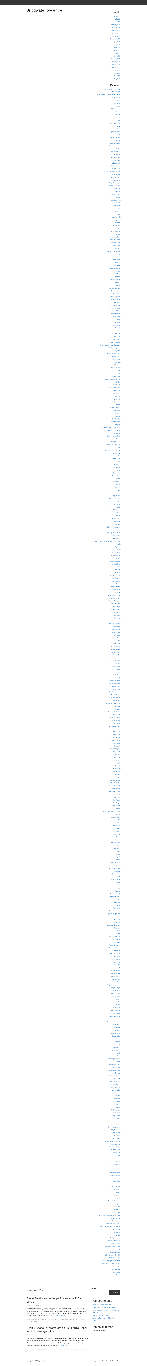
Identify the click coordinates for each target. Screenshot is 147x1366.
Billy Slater (117, 265)
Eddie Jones (116, 413)
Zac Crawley (117, 1272)
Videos (118, 1192)
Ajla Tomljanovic (115, 132)
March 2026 (117, 22)
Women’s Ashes (116, 1243)
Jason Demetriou (115, 575)
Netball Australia (115, 780)
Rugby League (115, 987)
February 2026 (115, 25)
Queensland (117, 922)
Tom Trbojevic (116, 1138)
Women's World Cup (114, 1241)
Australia (117, 234)
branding (118, 277)
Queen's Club (116, 919)
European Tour (116, 442)
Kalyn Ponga (116, 618)
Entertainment (116, 433)
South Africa (117, 1047)
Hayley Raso (116, 521)
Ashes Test (117, 211)
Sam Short (117, 1005)
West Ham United (115, 1221)
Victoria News (116, 1189)
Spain (119, 1053)
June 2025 (117, 47)
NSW (119, 823)
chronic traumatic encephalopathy (110, 345)
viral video (117, 1195)
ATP (119, 228)
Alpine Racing (116, 160)
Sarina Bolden (116, 1007)
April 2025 (117, 53)
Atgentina (117, 220)
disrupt (79, 1349)
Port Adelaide (116, 902)
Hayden (118, 515)
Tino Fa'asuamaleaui (114, 1127)
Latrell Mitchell (116, 652)
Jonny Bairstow (116, 598)
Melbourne (117, 723)
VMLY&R (118, 1198)
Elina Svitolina (116, 419)
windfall (118, 1235)
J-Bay (119, 550)
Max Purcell (116, 715)
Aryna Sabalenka (115, 200)
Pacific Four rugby (115, 862)
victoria (118, 1184)
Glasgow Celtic (115, 495)
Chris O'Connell (116, 339)
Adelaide (118, 114)
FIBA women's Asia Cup (113, 444)
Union (119, 1167)
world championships (114, 1252)
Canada (118, 319)
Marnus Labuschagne (114, 697)
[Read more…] (60, 1315)
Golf (119, 501)
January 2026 (116, 27)
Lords (28, 1321)
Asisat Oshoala (115, 217)
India (118, 544)
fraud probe (117, 473)
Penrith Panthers (115, 879)
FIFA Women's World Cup (112, 450)
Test (119, 1121)
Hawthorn (118, 513)
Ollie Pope (117, 834)
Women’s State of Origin (112, 1246)
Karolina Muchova (114, 624)
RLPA (119, 968)
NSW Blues (117, 825)
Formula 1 (117, 464)
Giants (118, 490)
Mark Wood (116, 689)
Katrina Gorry (116, 629)
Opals (119, 851)
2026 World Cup (115, 97)
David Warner (116, 393)
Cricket (118, 370)
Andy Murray (116, 180)
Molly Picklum (116, 752)
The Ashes (117, 1124)
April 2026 (117, 19)
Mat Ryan (118, 706)
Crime (118, 373)
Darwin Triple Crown (114, 388)
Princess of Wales (115, 911)
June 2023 (117, 76)
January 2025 (116, 62)
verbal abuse (116, 1181)
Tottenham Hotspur (114, 1147)
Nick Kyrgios (117, 803)
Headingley (116, 524)
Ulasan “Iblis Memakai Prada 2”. (102, 1304)
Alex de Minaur (115, 151)
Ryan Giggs (116, 990)
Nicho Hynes (116, 797)
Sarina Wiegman (115, 1010)
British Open (116, 294)
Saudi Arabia (116, 1013)
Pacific (118, 859)
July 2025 (118, 44)
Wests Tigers (116, 1229)
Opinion (118, 854)
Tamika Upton (116, 1113)
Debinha (117, 396)
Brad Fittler (117, 274)
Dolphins (117, 405)
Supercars (117, 1093)
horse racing (116, 530)
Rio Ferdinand (116, 959)
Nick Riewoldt (116, 805)
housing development (113, 533)
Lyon (119, 677)
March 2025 (117, 56)
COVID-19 (117, 365)
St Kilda (118, 1061)
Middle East (116, 734)
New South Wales (115, 786)
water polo (117, 1212)
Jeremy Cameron (115, 581)
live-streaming (116, 666)
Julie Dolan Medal (114, 609)
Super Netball (116, 1090)
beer (119, 254)
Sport (118, 1056)
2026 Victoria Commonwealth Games (109, 95)
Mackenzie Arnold (115, 680)
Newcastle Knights (114, 791)
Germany (118, 487)
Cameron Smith (115, 316)
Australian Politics (115, 240)
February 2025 (115, 59)
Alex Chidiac (117, 149)
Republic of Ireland (115, 948)
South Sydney (116, 1050)
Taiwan (118, 1107)
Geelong (118, 484)
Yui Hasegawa (116, 1269)
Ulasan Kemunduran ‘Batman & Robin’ (104, 1307)
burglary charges (115, 299)
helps (83, 1319)
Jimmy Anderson (115, 587)
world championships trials (112, 1255)
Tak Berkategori (115, 1110)
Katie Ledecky (116, 626)
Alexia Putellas (116, 157)
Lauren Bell (117, 655)
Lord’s (119, 672)
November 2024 (116, 67)
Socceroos (117, 1041)
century (80, 1319)
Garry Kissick (116, 481)
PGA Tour (118, 888)
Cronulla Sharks (116, 376)
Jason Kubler (116, 578)
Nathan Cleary (116, 769)
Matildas (117, 709)
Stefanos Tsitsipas (115, 1070)
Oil (86, 1349)
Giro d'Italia (116, 493)
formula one (117, 467)
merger (118, 729)
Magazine (96, 1361)
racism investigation (114, 936)
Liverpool (118, 669)
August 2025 (117, 42)
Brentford (118, 282)
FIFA (119, 447)
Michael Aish (117, 732)
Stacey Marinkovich (114, 1064)
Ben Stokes (117, 260)
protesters (32, 1351)
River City (117, 965)
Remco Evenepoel (114, 945)
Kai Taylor (117, 615)
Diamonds (117, 399)
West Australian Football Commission (109, 1215)
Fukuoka (118, 478)
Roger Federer (115, 973)
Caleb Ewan (117, 305)
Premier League (116, 905)
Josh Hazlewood (115, 604)
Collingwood (116, 351)
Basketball (117, 248)
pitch (28, 1351)
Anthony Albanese (115, 186)
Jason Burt (117, 570)
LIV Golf (118, 663)
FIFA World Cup (116, 453)
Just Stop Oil (116, 612)
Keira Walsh (117, 635)
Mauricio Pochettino (114, 712)
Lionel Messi (117, 660)
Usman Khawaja (115, 1172)
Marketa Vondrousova (113, 692)
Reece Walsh (116, 942)
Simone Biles (116, 1027)
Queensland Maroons (114, 925)
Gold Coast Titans (114, 498)
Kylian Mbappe (116, 646)
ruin (37, 1351)
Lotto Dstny (117, 675)
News (118, 794)
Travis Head (117, 1152)
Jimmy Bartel (116, 589)
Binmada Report (115, 268)
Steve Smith (116, 1079)
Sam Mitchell (116, 1002)
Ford (119, 461)
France (118, 470)
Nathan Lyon (117, 771)
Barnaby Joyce (116, 242)
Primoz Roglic (116, 908)
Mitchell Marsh (115, 740)
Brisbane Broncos (115, 288)
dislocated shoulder (114, 402)
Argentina (118, 191)
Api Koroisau (116, 188)
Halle (119, 507)
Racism (118, 934)
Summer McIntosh (115, 1087)
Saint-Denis (116, 996)
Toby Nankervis (116, 1130)
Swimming (117, 1098)
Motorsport (117, 757)
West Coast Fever (115, 1218)
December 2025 (116, 30)
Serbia (118, 1019)
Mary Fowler (116, 700)
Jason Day (117, 572)
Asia (119, 214)
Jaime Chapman (115, 555)
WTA (118, 1266)
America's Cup (116, 169)
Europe (118, 439)
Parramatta (117, 871)
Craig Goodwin (116, 368)
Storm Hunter (116, 1084)
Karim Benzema (116, 621)
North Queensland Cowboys (111, 811)
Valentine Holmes (115, 1175)
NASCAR (117, 766)
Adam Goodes (116, 112)
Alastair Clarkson (115, 137)
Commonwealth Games (113, 353)
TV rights (117, 1155)
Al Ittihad (117, 134)
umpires (118, 1161)
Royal (119, 982)
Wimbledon (116, 1232)
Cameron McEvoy (114, 311)
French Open (116, 476)
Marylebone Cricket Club (112, 703)
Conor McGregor (115, 356)
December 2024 (116, 64)
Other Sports (116, 857)
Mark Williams (116, 686)
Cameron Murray (115, 314)
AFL (119, 120)
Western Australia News (113, 1223)
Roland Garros (115, 976)
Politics (118, 899)
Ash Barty (117, 203)
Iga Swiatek (116, 535)
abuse (118, 106)
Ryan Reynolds (116, 993)
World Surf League (114, 1258)
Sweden (118, 1096)
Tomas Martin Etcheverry (113, 1141)
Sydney (118, 1104)
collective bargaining (114, 348)
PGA (119, 885)
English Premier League (113, 430)
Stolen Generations (115, 1081)
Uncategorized (115, 1164)
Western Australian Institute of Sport (109, 1226)
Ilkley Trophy (117, 538)
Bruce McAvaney (115, 296)
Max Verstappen (115, 717)
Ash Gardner (116, 206)
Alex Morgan (117, 154)
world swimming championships (111, 1261)
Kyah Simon (116, 643)
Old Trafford (117, 831)
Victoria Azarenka (115, 1187)
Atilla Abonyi (116, 225)
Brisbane (117, 285)
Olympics (118, 845)
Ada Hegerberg (116, 109)
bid (76, 1349)
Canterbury (117, 322)
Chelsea (117, 333)
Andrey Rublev (116, 177)
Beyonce (117, 262)
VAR (119, 1178)
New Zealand (116, 788)
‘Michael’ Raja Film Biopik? (100, 1315)
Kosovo (118, 641)
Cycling (118, 382)
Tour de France (115, 1150)
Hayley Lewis (116, 518)
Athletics (118, 223)
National (117, 774)
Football (118, 456)
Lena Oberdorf (115, 658)
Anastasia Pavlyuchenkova (112, 171)
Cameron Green (115, 308)
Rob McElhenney (115, 970)
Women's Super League (113, 1238)
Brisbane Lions (116, 291)
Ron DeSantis (116, 979)
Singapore (117, 1030)
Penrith (118, 877)
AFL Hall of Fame (115, 123)
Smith (31, 1321)
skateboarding (116, 1036)
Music (119, 763)
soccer (118, 1039)
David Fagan (116, 390)
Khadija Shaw (116, 638)
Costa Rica (117, 362)
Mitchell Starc (116, 743)
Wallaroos (117, 1209)
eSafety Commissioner (113, 436)
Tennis (118, 1118)
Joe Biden (117, 592)
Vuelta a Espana (115, 1204)
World (118, 1249)
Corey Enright (116, 359)
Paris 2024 (117, 865)
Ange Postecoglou (115, 183)
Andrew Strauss (116, 174)
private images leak (114, 914)
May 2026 (117, 16)
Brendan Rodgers (115, 279)
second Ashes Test (114, 1016)
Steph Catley (116, 1073)
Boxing (118, 271)
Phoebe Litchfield (115, 894)
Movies (118, 760)
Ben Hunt (117, 257)
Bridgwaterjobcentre (44, 10)
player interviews (115, 897)
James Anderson (115, 561)
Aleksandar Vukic (115, 143)
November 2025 (116, 33)
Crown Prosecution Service (112, 379)
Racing (118, 931)
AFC (119, 117)
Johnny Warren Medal (113, 595)
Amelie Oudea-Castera (113, 166)
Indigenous (117, 547)
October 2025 (116, 36)
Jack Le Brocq (116, 552)
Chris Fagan (116, 336)
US (119, 1169)
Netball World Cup (114, 783)
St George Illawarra (114, 1059)
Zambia (118, 1275)
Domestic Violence (115, 407)
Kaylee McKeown (115, 632)
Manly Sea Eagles (115, 683)
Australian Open (115, 237)
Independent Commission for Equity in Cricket (106, 541)
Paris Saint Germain (114, 868)
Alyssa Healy (116, 163)
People (118, 882)
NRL (119, 820)
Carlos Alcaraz (115, 325)
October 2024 (116, 70)
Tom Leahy (117, 1135)
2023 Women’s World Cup (112, 89)
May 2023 (117, 79)
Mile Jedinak (117, 737)
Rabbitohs (117, 928)
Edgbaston (117, 416)
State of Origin (116, 1067)
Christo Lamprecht (114, 342)
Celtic (118, 331)
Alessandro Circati (115, 146)
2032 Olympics (116, 100)
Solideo (118, 1044)
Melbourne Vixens (115, 726)
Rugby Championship (114, 985)
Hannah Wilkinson (115, 510)
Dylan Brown (116, 410)
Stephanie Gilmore (115, 1076)
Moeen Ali (117, 746)
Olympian (117, 840)
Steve (35, 1321)
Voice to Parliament (114, 1201)
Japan (118, 567)
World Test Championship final (111, 1263)
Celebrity (117, 328)
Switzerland (116, 1101)
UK (119, 1158)
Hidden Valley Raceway (113, 527)
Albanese (117, 140)
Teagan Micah (116, 1115)
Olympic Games (116, 842)
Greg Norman (116, 504)
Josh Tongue (116, 606)
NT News (117, 828)
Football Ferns (116, 459)
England (117, 424)
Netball (118, 777)
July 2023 (118, 73)
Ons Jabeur (116, 848)
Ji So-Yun (118, 584)
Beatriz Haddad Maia (114, 251)
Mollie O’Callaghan (115, 749)
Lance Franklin (116, 649)
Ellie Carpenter (116, 422)
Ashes (119, 208)
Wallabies (117, 1206)
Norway (118, 814)
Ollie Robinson (115, 837)
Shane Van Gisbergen (114, 1022)
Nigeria (118, 808)
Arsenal (118, 197)
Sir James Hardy (115, 1033)
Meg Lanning (116, 720)
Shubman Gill (116, 1024)
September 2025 (115, 39)
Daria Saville (117, 385)
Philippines (117, 891)
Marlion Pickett (116, 695)
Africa (119, 129)
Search (94, 1288)
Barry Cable (117, 245)
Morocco (118, 754)
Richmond (117, 956)
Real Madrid (116, 939)
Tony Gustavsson (115, 1144)
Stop (39, 1351)
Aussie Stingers (115, 231)
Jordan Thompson (115, 601)
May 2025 (117, 50)
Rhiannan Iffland (115, 953)
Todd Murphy (116, 1133)
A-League (117, 103)
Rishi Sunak (117, 962)
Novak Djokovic (115, 817)
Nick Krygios (117, 800)
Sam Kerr (117, 999)
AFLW (119, 126)
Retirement (117, 951)
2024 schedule (115, 92)
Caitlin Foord (116, 302)
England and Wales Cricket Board (110, 427)
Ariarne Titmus (115, 194)
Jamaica (117, 558)
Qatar (118, 916)
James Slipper (116, 564)
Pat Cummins (116, 874)
